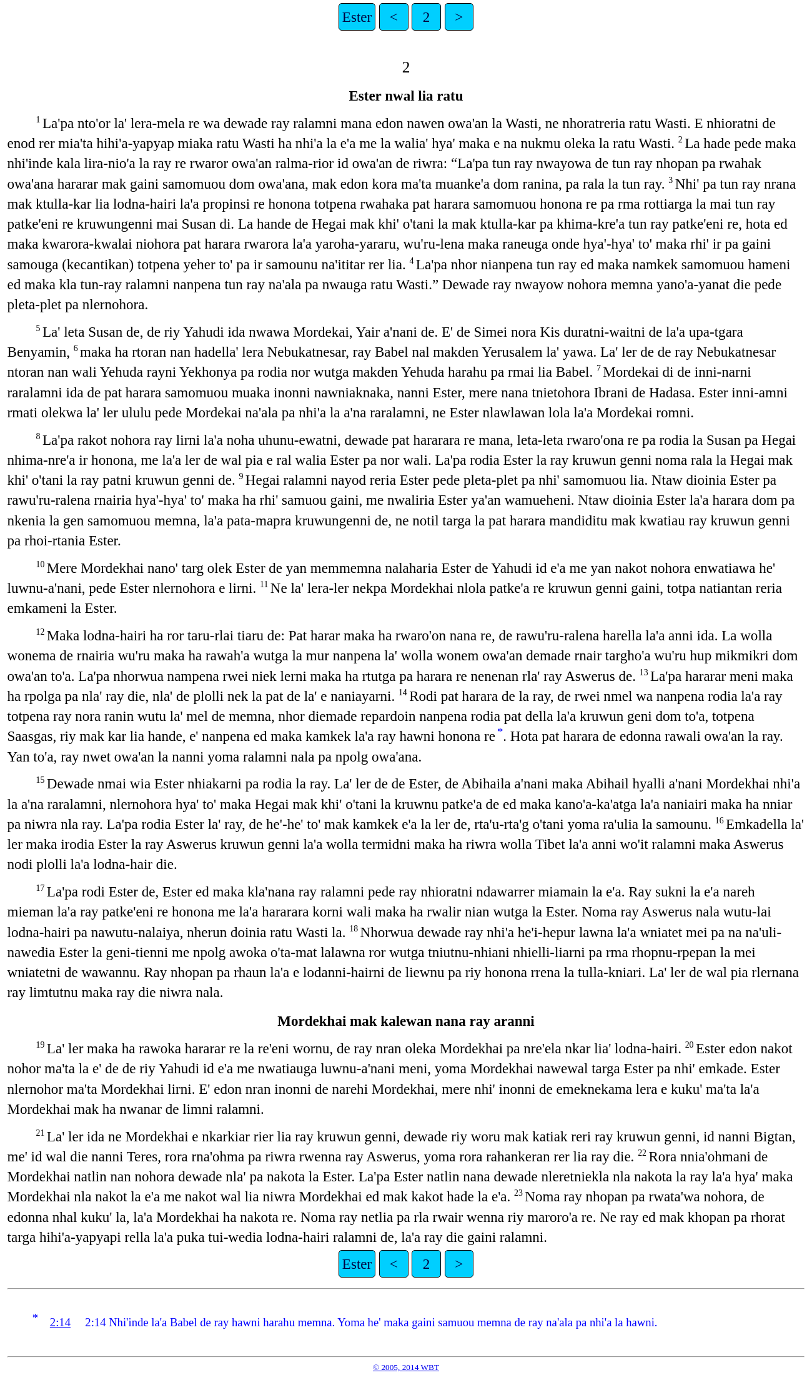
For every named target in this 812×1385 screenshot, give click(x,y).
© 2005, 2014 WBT (406, 1367)
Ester (357, 17)
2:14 (60, 1322)
